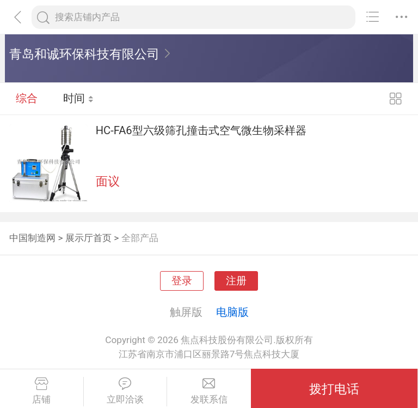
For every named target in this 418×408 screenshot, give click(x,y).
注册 (236, 281)
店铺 (41, 391)
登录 (181, 281)
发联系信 (209, 391)
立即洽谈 (125, 391)
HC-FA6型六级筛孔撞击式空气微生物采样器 (201, 130)
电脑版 (232, 312)
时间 (78, 98)
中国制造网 (32, 237)
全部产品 (139, 237)
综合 (27, 98)
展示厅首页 (88, 237)
